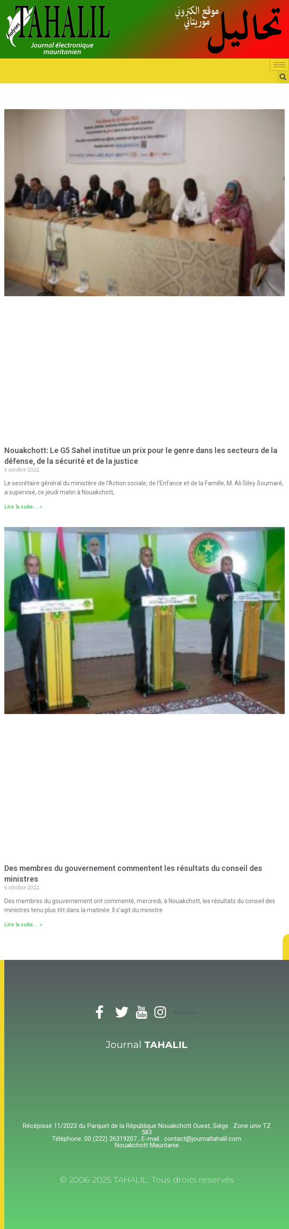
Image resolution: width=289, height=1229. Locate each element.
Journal (147, 1045)
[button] (286, 947)
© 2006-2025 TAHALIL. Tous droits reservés (147, 1180)
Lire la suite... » (23, 507)
